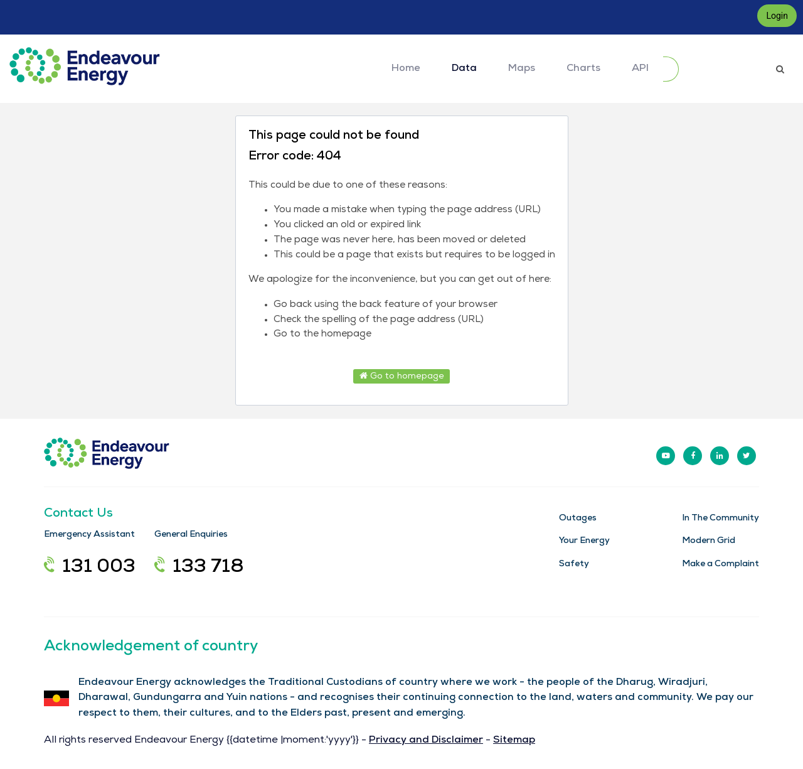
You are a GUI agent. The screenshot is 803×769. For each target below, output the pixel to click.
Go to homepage (401, 376)
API (640, 69)
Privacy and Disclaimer (426, 741)
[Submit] (671, 69)
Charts (583, 69)
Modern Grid (708, 541)
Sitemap (514, 741)
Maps (521, 69)
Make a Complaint (720, 564)
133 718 (199, 568)
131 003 (90, 568)
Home (405, 69)
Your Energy (584, 541)
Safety (574, 564)
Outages (578, 518)
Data (464, 69)
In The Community (720, 518)
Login (777, 16)
